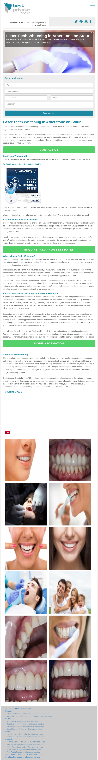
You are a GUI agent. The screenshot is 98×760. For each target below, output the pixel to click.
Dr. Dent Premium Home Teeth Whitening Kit (22, 164)
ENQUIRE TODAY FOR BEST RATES (49, 249)
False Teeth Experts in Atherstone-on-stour (23, 752)
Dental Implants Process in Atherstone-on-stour (25, 726)
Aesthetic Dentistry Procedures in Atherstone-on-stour (28, 714)
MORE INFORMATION (49, 343)
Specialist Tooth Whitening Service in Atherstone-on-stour (29, 716)
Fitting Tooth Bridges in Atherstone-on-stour (24, 749)
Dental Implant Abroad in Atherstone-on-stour (22, 757)
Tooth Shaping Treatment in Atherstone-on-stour (26, 737)
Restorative (9, 739)
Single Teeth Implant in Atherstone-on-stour (24, 721)
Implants (8, 719)
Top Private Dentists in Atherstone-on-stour (22, 709)
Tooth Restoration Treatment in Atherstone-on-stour (27, 742)
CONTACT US (49, 149)
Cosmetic (8, 711)
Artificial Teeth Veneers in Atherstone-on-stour (25, 744)
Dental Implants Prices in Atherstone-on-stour (24, 729)
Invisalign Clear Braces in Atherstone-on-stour (25, 734)
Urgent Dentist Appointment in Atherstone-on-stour (25, 755)
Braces (7, 732)
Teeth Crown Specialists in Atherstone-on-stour (25, 747)
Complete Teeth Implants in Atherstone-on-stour (25, 724)
